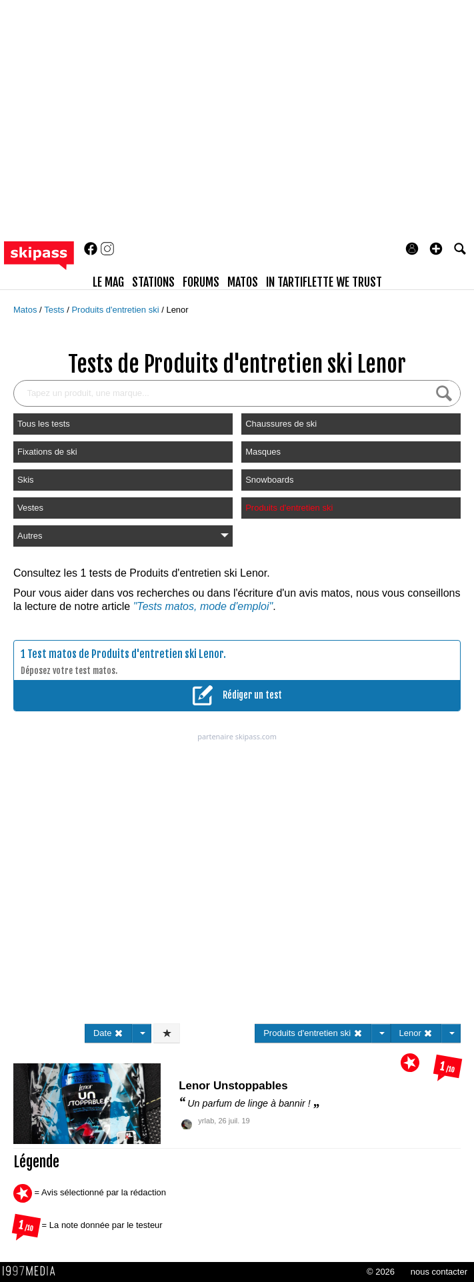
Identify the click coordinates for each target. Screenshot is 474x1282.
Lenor (177, 310)
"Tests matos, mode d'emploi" (203, 606)
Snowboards (269, 480)
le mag (108, 282)
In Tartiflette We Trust (324, 282)
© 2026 (381, 1272)
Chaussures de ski (281, 424)
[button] (436, 248)
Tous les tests (43, 424)
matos (242, 282)
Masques (263, 452)
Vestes (30, 508)
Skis (25, 480)
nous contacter (439, 1272)
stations (153, 282)
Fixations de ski (47, 452)
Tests (55, 310)
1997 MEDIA (32, 1271)
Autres (123, 536)
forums (201, 282)
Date (108, 1033)
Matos (26, 310)
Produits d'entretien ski (116, 310)
